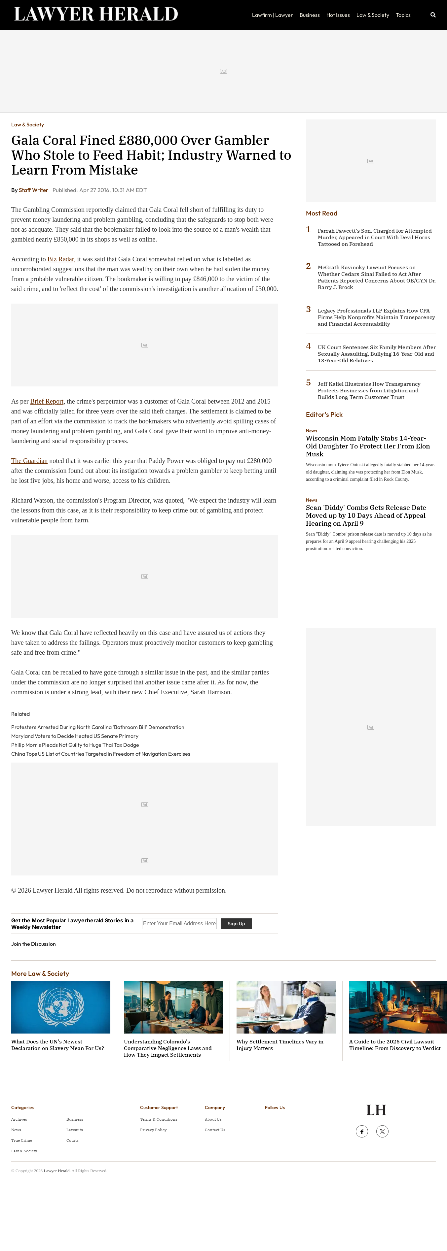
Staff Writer (34, 189)
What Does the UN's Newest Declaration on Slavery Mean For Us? (57, 1044)
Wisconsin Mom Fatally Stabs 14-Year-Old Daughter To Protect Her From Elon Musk (368, 446)
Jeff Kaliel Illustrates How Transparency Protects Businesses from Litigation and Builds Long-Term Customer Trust (369, 390)
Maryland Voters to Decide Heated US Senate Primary (74, 736)
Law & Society (372, 15)
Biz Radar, (61, 259)
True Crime (21, 1140)
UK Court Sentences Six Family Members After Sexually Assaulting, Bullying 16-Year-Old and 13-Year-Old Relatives (377, 354)
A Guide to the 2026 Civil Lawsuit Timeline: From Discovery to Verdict (395, 1044)
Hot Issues (338, 15)
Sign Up (236, 923)
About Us (213, 1119)
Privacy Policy (153, 1129)
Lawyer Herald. (57, 1170)
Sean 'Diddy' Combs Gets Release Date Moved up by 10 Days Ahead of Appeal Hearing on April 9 (366, 515)
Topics (403, 15)
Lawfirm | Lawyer (272, 15)
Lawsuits (74, 1129)
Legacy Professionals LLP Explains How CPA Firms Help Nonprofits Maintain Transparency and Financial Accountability (376, 317)
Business (310, 15)
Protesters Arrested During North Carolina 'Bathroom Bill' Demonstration (97, 727)
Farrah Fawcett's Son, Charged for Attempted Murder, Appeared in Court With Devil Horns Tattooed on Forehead (375, 237)
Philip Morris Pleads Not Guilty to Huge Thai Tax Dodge (75, 744)
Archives (19, 1119)
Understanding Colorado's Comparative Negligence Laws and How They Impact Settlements (168, 1048)
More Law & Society (40, 973)
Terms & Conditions (158, 1119)
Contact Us (215, 1129)
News (311, 431)
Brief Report (47, 401)
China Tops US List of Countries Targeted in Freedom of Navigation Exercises (100, 753)
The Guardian (29, 460)
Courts (72, 1140)
